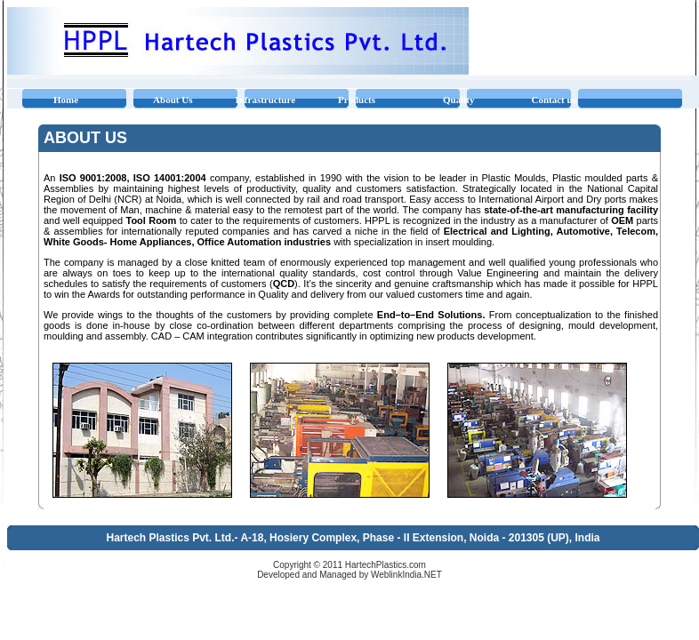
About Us (172, 99)
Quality (458, 99)
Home (65, 99)
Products (356, 99)
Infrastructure (265, 99)
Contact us (553, 99)
